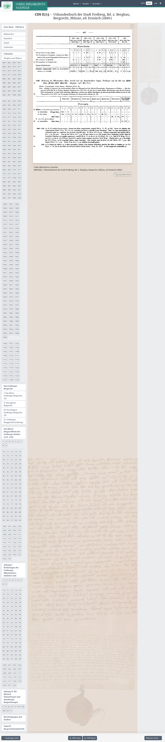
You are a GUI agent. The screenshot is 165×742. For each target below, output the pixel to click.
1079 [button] (11, 309)
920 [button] (4, 121)
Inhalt (6, 43)
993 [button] (9, 194)
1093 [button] (5, 329)
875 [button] (19, 71)
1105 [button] (17, 347)
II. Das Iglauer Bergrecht (10, 404)
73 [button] (16, 500)
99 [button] (20, 520)
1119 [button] (11, 367)
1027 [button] (5, 240)
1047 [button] (17, 264)
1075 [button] (5, 305)
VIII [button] (4, 710)
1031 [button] (11, 244)
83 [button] (16, 508)
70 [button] (4, 500)
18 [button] (16, 455)
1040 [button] (11, 256)
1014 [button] (17, 220)
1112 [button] (5, 359)
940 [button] (4, 141)
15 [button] (4, 455)
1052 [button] (11, 273)
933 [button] (9, 133)
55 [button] (4, 488)
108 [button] (4, 534)
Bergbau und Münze (13, 58)
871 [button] (19, 66)
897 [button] (9, 95)
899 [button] (19, 95)
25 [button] (4, 464)
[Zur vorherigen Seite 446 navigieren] (10, 738)
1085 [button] (11, 317)
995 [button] (19, 194)
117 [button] (9, 542)
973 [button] (9, 174)
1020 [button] (17, 228)
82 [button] (12, 508)
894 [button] (14, 91)
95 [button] (4, 520)
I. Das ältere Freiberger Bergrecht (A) (13, 396)
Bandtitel (8, 38)
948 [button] (4, 149)
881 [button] (9, 79)
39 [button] (20, 472)
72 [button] (12, 500)
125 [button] (9, 550)
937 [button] (9, 137)
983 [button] (19, 182)
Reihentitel (9, 34)
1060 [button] (5, 285)
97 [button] (12, 520)
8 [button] (3, 445)
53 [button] (16, 484)
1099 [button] (5, 337)
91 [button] (8, 516)
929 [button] (9, 129)
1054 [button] (5, 277)
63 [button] (16, 492)
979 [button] (19, 178)
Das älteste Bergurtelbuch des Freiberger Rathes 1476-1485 (12, 433)
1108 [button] (17, 351)
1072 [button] (5, 301)
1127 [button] (5, 380)
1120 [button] (17, 367)
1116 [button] (11, 363)
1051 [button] (5, 273)
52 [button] (12, 484)
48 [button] (16, 480)
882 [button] (14, 79)
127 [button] (19, 550)
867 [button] (19, 62)
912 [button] (4, 113)
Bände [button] (76, 4)
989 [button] (9, 190)
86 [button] (8, 512)
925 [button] (9, 125)
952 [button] (4, 153)
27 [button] (12, 464)
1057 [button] (5, 281)
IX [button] (8, 710)
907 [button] (19, 105)
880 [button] (4, 79)
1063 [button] (5, 289)
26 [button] (8, 464)
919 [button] (19, 117)
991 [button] (19, 190)
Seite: (143, 3)
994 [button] (14, 194)
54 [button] (20, 484)
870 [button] (14, 66)
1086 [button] (17, 317)
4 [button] (12, 441)
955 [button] (19, 153)
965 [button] (9, 165)
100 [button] (4, 526)
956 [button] (4, 157)
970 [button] (14, 169)
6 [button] (18, 441)
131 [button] (19, 554)
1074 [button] (17, 301)
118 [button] (14, 542)
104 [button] (4, 530)
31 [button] (8, 468)
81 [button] (8, 508)
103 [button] (19, 526)
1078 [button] (5, 309)
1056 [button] (17, 277)
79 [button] (20, 504)
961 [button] (9, 161)
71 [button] (8, 500)
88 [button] (16, 512)
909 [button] (9, 109)
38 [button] (16, 472)
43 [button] (16, 476)
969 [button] (9, 169)
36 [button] (8, 472)
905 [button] (9, 105)
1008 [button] (17, 212)
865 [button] (9, 62)
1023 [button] (17, 232)
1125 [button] (11, 376)
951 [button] (19, 149)
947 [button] (19, 145)
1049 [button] (11, 268)
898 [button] (14, 95)
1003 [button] (5, 208)
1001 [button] (11, 204)
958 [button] (14, 157)
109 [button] (9, 534)
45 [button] (4, 480)
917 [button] (9, 117)
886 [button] (14, 83)
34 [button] (20, 468)
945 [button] (9, 145)
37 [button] (12, 472)
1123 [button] (17, 371)
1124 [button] (5, 376)
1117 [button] (17, 363)
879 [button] (19, 75)
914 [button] (14, 113)
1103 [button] (5, 347)
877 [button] (9, 75)
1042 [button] (5, 260)
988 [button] (4, 190)
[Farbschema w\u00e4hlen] (161, 3)
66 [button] (8, 496)
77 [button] (12, 504)
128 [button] (4, 554)
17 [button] (12, 455)
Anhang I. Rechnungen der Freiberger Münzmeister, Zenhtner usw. (11, 570)
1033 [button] (5, 248)
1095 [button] (17, 329)
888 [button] (4, 87)
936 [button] (4, 137)
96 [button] (8, 520)
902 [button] (14, 101)
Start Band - (14, 27)
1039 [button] (5, 256)
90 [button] (4, 516)
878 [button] (14, 75)
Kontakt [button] (96, 4)
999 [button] (19, 198)
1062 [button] (17, 285)
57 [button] (12, 488)
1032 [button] (17, 244)
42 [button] (12, 476)
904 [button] (4, 105)
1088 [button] (11, 321)
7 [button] (21, 441)
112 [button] (4, 538)
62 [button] (12, 492)
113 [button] (9, 538)
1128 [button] (11, 380)
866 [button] (14, 62)
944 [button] (4, 145)
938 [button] (14, 137)
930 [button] (14, 129)
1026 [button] (17, 236)
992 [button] (4, 194)
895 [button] (19, 91)
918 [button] (14, 117)
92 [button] (12, 516)
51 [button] (8, 484)
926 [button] (14, 125)
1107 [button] (11, 351)
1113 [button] (11, 359)
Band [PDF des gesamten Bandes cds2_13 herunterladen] (90, 738)
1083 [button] (17, 313)
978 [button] (14, 178)
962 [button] (14, 161)
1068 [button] (17, 293)
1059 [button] (17, 281)
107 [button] (19, 530)
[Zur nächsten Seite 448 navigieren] (153, 738)
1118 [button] (5, 367)
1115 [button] (5, 363)
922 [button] (14, 121)
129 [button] (9, 554)
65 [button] (4, 496)
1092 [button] (17, 325)
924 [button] (4, 125)
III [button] (8, 706)
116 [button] (4, 542)
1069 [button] (5, 297)
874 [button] (14, 71)
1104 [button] (11, 347)
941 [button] (9, 141)
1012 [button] (5, 220)
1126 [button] (17, 376)
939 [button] (19, 137)
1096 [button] (5, 333)
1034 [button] (11, 248)
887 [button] (19, 83)
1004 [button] (11, 208)
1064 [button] (11, 289)
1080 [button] (17, 309)
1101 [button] (11, 343)
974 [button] (14, 174)
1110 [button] (11, 355)
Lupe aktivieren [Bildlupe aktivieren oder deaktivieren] (122, 174)
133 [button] (9, 558)
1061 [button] (11, 285)
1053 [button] (17, 273)
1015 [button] (5, 224)
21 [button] (8, 459)
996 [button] (4, 198)
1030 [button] (5, 244)
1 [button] (3, 441)
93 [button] (16, 516)
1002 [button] (17, 204)
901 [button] (9, 101)
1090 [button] (5, 325)
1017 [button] (17, 224)
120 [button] (4, 546)
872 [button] (4, 71)
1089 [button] (17, 321)
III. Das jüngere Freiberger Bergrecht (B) (13, 412)
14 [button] (20, 451)
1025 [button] (11, 236)
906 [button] (14, 105)
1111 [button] (17, 355)
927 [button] (19, 125)
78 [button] (16, 504)
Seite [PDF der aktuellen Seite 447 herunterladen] (75, 738)
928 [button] (4, 129)
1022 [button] (11, 232)
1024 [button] (5, 236)
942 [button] (14, 141)
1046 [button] (11, 264)
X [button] (11, 710)
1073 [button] (11, 301)
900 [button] (4, 101)
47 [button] (12, 480)
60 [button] (4, 492)
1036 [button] (5, 252)
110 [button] (14, 534)
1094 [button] (11, 329)
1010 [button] (11, 216)
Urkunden (8, 54)
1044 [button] (17, 260)
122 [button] (14, 546)
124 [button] (4, 550)
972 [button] (4, 174)
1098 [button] (17, 333)
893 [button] (9, 91)
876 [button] (4, 75)
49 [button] (20, 480)
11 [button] (8, 451)
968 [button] (4, 169)
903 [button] (19, 101)
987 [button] (19, 186)
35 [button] (4, 472)
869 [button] (9, 66)
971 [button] (19, 169)
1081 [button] (5, 313)
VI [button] (19, 706)
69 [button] (20, 496)
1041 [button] (17, 256)
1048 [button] (5, 268)
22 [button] (12, 459)
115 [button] (19, 538)
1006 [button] (5, 212)
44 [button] (20, 476)
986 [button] (14, 186)
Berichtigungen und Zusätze (13, 718)
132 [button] (4, 558)
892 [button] (4, 91)
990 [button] (14, 190)
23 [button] (16, 459)
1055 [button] (11, 277)
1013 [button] (11, 220)
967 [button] (19, 165)
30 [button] (4, 468)
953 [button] (9, 153)
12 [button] (12, 451)
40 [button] (4, 476)
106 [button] (14, 530)
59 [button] (20, 488)
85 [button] (4, 512)
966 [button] (14, 165)
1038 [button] (17, 252)
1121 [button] (5, 371)
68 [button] (16, 496)
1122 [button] (11, 371)
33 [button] (16, 468)
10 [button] (4, 451)
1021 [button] (5, 232)
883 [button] (19, 79)
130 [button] (14, 554)
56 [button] (8, 488)
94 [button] (20, 516)
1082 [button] (11, 313)
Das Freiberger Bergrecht (10, 387)
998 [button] (14, 198)
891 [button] (19, 87)
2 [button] (6, 441)
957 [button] (9, 157)
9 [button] (6, 445)
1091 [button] (11, 325)
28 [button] (16, 464)
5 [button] (15, 441)
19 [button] (20, 455)
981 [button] (9, 182)
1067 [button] (11, 293)
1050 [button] (17, 268)
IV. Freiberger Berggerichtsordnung (13, 420)
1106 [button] (5, 351)
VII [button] (23, 706)
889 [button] (9, 87)
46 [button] (8, 480)
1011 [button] (17, 216)
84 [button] (20, 508)
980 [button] (4, 182)
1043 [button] (11, 260)
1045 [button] (5, 264)
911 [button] (19, 109)
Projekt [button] (85, 4)
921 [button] (9, 121)
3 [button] (9, 441)
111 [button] (19, 534)
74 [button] (20, 500)
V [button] (15, 706)
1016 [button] (11, 224)
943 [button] (19, 141)
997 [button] (9, 198)
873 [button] (9, 71)
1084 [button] (5, 317)
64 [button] (20, 492)
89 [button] (20, 512)
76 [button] (8, 504)
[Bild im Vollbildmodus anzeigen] (132, 26)
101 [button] (9, 526)
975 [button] (19, 174)
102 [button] (14, 526)
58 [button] (16, 488)
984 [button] (4, 186)
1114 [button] (17, 359)
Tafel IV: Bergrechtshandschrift (14, 727)
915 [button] (19, 113)
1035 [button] (17, 248)
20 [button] (4, 459)
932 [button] (4, 133)
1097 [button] (11, 333)
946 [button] (14, 145)
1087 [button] (5, 321)
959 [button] (19, 157)
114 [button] (14, 538)
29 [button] (20, 464)
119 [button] (19, 542)
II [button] (5, 706)
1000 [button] (5, 204)
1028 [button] (11, 240)
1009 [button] (5, 216)
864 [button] (4, 62)
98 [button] (16, 520)
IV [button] (12, 706)
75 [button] (4, 504)
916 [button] (4, 117)
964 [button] (4, 165)
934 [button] (14, 133)
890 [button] (14, 87)
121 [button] (9, 546)
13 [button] (16, 451)
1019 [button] (11, 228)
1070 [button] (11, 297)
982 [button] (14, 182)
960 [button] (4, 161)
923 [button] (19, 121)
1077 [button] (17, 305)
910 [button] (14, 109)
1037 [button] (11, 252)
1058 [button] (11, 281)
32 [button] (12, 468)
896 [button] (4, 95)
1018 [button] (5, 228)
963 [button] (19, 161)
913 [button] (9, 113)
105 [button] (9, 530)
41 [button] (8, 476)
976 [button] (4, 178)
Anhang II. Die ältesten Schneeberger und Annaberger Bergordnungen (12, 696)
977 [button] (9, 178)
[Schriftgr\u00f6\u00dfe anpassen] (155, 3)
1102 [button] (17, 343)
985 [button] (9, 186)
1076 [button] (11, 305)
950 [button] (14, 149)
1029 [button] (17, 240)
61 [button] (8, 492)
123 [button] (19, 546)
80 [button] (4, 508)
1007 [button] (11, 212)
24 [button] (20, 459)
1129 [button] (17, 380)
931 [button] (19, 129)
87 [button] (12, 512)
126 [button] (14, 550)
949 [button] (9, 149)
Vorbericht (8, 47)
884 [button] (4, 83)
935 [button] (19, 133)
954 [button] (14, 153)
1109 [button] (5, 355)
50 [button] (4, 484)
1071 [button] (17, 297)
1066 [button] (5, 293)
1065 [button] (17, 289)
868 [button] (4, 66)
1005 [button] (17, 208)
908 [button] (4, 109)
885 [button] (9, 83)
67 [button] (12, 496)
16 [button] (8, 455)
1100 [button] (5, 343)
